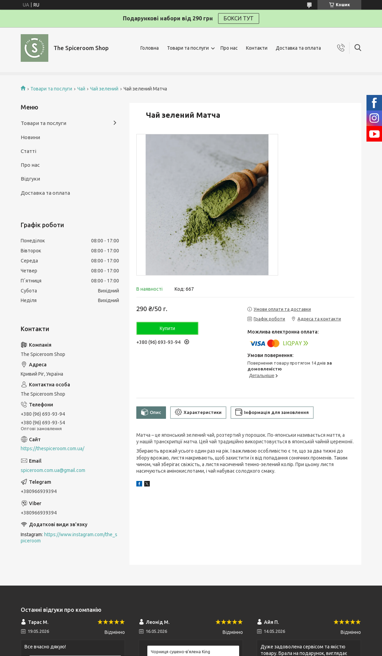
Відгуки (30, 179)
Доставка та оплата (298, 48)
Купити (167, 328)
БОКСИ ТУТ (239, 18)
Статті (28, 151)
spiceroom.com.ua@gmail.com (53, 470)
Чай (81, 88)
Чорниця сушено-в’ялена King (180, 651)
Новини (30, 137)
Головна (149, 48)
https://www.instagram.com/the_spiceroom (69, 538)
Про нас (229, 48)
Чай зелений (104, 88)
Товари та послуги (188, 48)
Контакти (256, 48)
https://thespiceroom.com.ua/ (52, 448)
